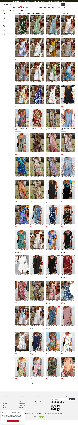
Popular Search (5, 405)
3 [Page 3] (37, 384)
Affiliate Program (22, 405)
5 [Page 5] (42, 384)
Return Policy (21, 399)
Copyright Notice (5, 399)
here (9, 416)
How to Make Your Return (39, 399)
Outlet (20, 409)
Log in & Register (22, 396)
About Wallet (21, 407)
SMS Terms (5, 403)
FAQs (36, 403)
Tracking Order (21, 401)
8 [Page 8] (49, 384)
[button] (8, 16)
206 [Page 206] (57, 384)
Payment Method (22, 403)
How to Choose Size (38, 401)
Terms (4, 401)
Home (4, 10)
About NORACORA (6, 396)
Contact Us (37, 396)
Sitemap (4, 407)
